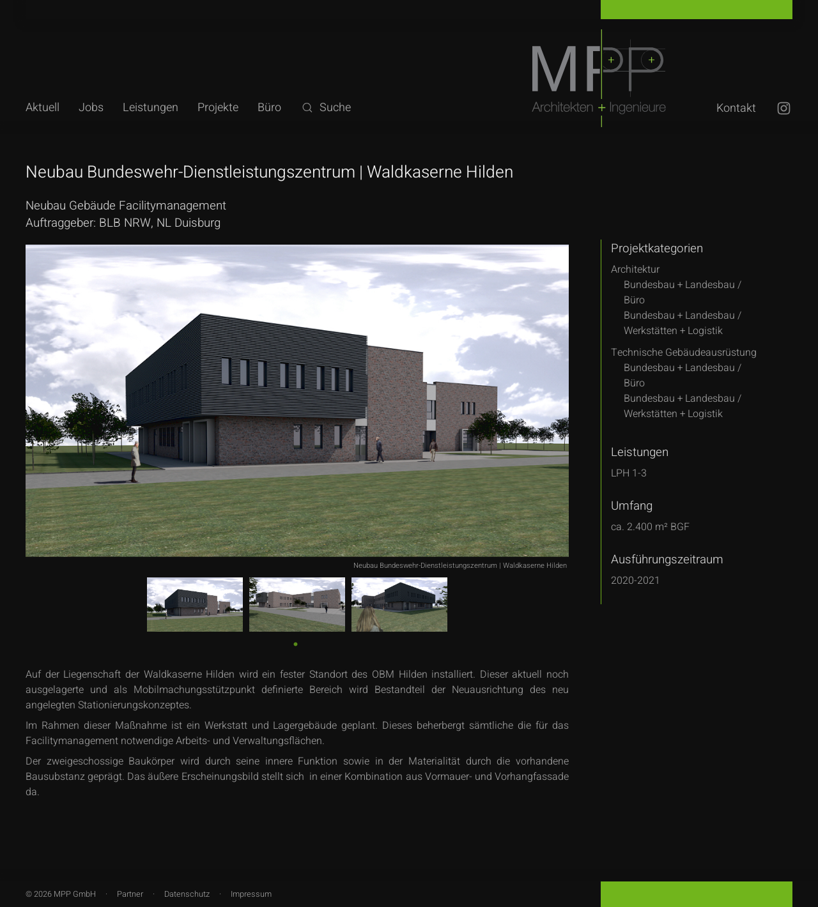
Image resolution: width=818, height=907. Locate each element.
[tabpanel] (195, 604)
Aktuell (42, 107)
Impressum (251, 894)
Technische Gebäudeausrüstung (684, 352)
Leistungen (150, 107)
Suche (325, 107)
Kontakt (736, 108)
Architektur (635, 269)
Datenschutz (187, 894)
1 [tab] (295, 642)
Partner (130, 894)
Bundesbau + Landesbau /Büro (682, 292)
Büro (269, 107)
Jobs (91, 107)
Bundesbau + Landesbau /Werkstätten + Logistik (682, 323)
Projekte (217, 107)
